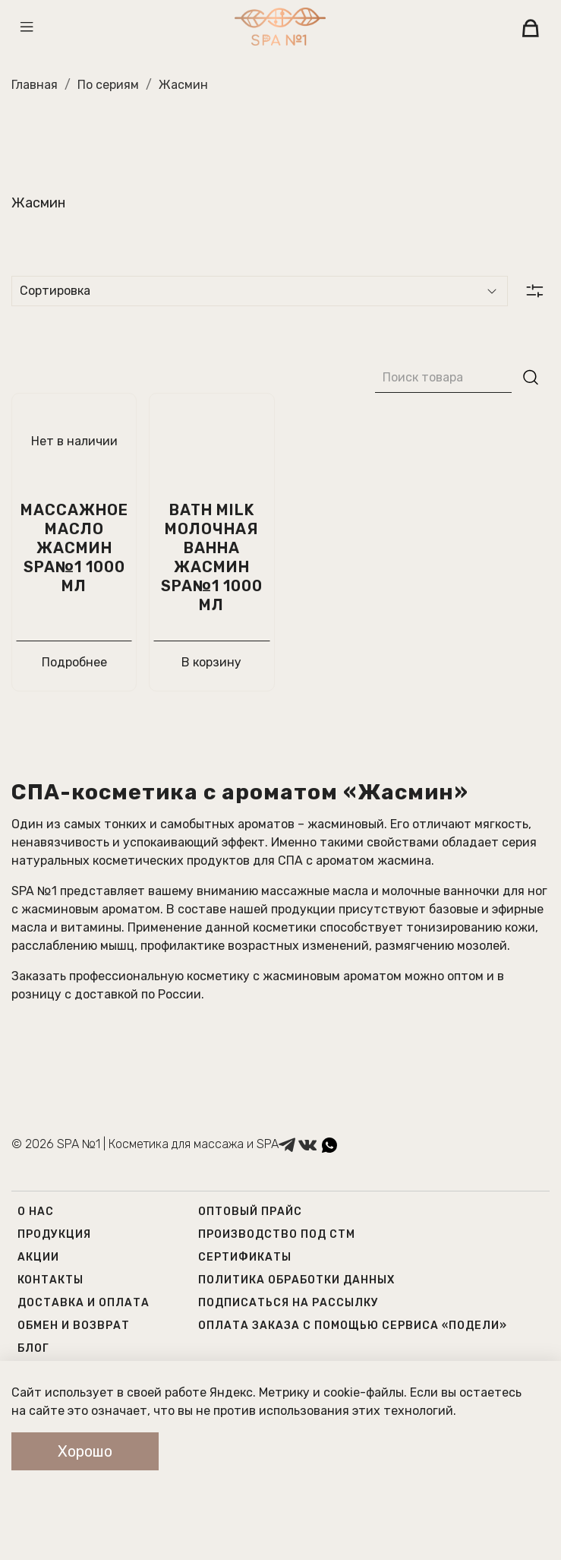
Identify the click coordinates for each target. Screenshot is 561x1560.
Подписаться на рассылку (288, 1302)
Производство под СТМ (276, 1234)
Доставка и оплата (83, 1302)
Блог (33, 1348)
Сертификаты (245, 1257)
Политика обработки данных (296, 1280)
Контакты (50, 1280)
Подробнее (74, 662)
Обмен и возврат (73, 1325)
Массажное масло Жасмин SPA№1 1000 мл (74, 548)
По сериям (108, 85)
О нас (35, 1211)
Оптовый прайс (250, 1211)
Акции (38, 1257)
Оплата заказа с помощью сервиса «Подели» (352, 1325)
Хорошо (85, 1451)
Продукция (54, 1234)
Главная (34, 85)
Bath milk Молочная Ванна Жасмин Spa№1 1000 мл (212, 557)
